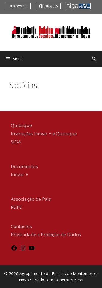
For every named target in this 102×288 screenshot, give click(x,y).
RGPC (16, 207)
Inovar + (19, 174)
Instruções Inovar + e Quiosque (44, 133)
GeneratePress (68, 279)
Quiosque (21, 125)
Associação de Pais (31, 199)
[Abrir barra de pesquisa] (94, 59)
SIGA (16, 142)
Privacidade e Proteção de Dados (46, 234)
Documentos (24, 166)
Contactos (21, 226)
